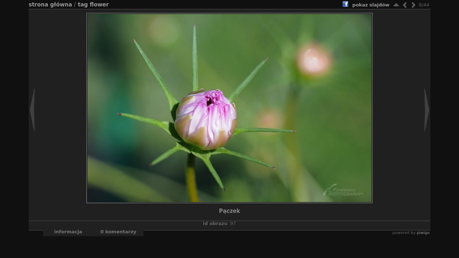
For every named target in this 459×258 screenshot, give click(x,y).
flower (99, 4)
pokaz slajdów (370, 5)
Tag (83, 4)
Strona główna (50, 4)
